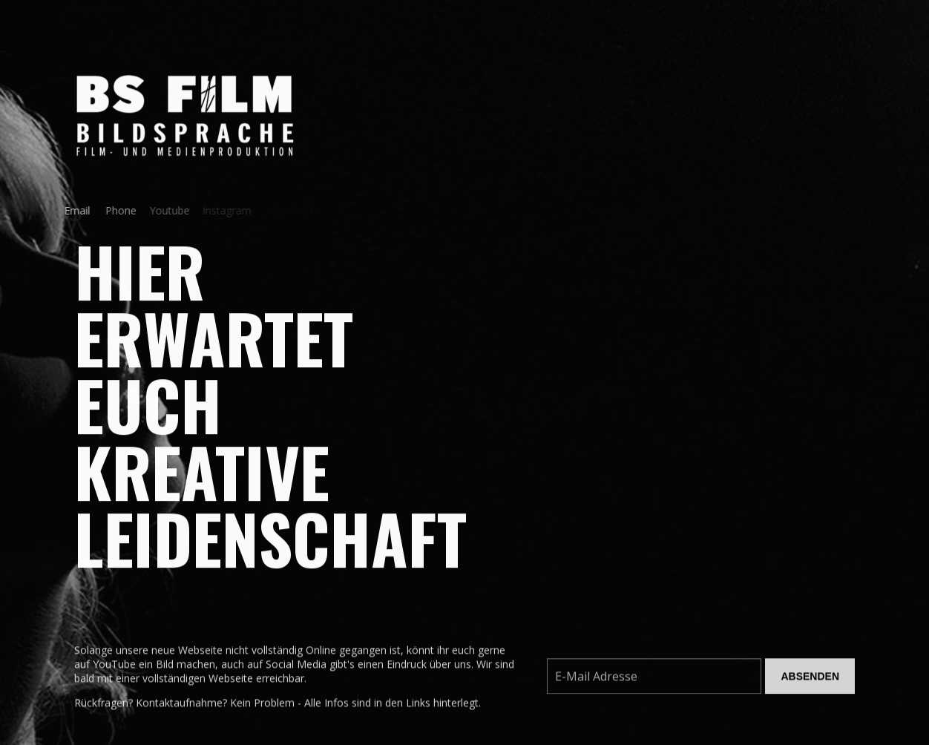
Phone (115, 210)
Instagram (223, 210)
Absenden (810, 679)
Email (74, 210)
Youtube (164, 210)
